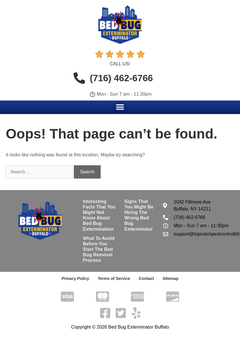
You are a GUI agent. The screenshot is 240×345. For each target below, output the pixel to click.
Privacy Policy (75, 278)
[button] (120, 107)
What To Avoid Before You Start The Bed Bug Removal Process (99, 249)
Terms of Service (114, 278)
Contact (146, 278)
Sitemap (170, 278)
